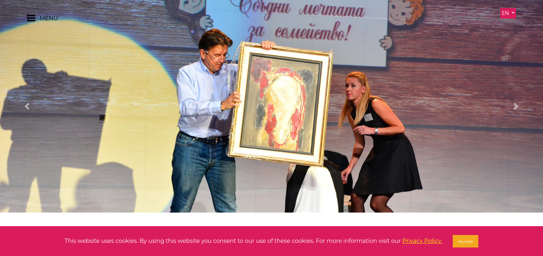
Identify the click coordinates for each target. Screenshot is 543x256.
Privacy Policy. (422, 241)
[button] (27, 106)
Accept (465, 241)
